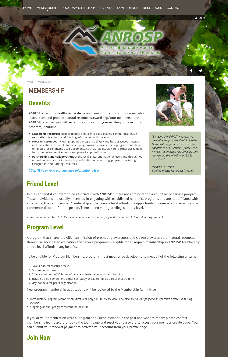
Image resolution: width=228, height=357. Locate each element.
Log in (202, 17)
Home (30, 81)
